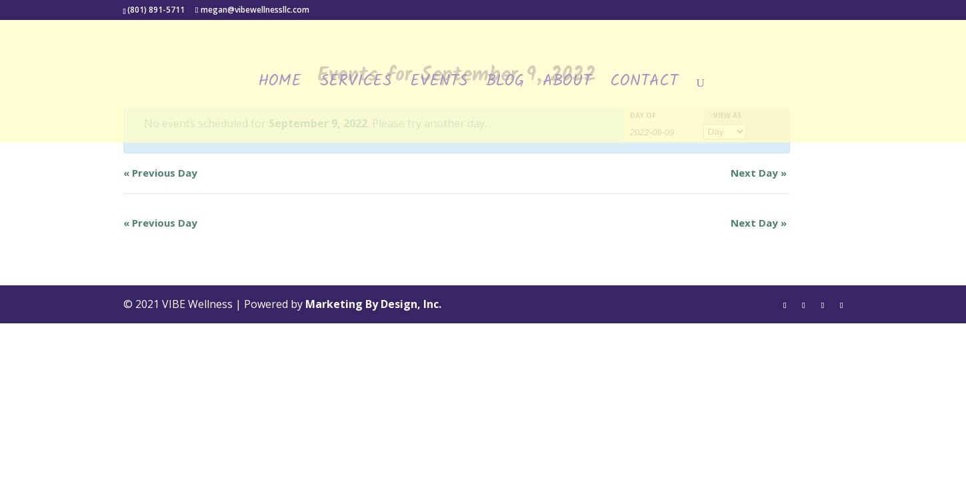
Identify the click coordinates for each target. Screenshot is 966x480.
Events (438, 85)
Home (279, 85)
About (567, 85)
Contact (644, 85)
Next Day (759, 172)
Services (355, 85)
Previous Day (160, 172)
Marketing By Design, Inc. (373, 304)
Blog (505, 85)
